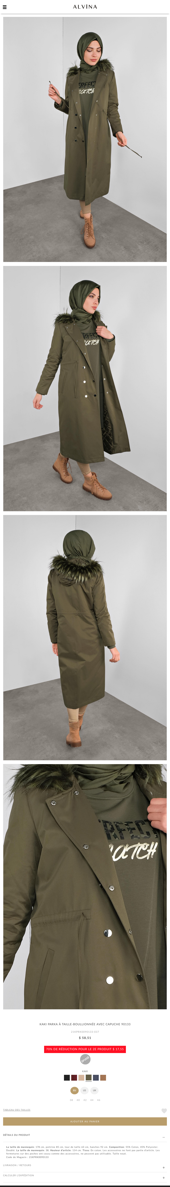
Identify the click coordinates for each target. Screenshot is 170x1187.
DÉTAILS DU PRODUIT (84, 1135)
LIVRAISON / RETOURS (84, 1165)
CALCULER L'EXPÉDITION (84, 1175)
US (84, 1090)
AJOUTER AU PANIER (85, 1121)
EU (74, 1090)
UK (94, 1090)
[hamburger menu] (5, 7)
